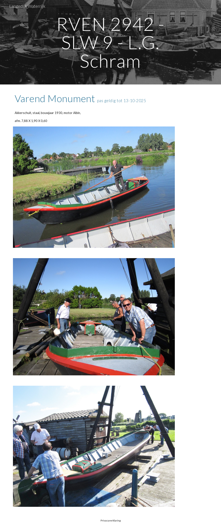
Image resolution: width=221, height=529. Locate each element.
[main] (110, 42)
